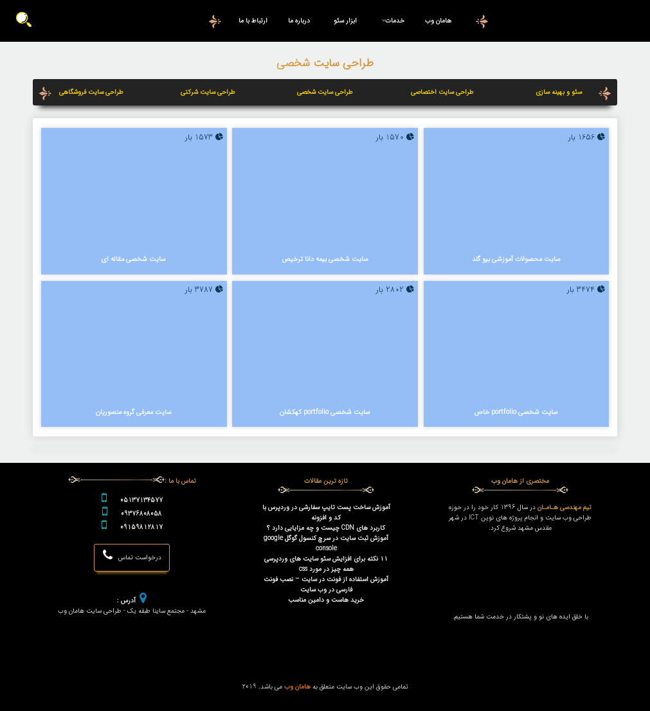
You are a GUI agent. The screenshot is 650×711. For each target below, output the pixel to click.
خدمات (390, 20)
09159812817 (141, 527)
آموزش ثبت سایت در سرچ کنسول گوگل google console (326, 543)
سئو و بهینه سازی (559, 92)
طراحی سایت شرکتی (208, 92)
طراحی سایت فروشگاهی (91, 92)
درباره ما (299, 20)
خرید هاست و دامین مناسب (326, 600)
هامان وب (438, 20)
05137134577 (141, 500)
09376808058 (141, 514)
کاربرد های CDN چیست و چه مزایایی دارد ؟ (326, 528)
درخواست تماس (132, 555)
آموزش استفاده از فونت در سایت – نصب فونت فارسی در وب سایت (326, 584)
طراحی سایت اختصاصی (442, 92)
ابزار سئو (345, 20)
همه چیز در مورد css (326, 569)
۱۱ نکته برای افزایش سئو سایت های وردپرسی (326, 559)
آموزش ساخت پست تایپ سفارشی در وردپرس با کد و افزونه (326, 512)
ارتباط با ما (253, 20)
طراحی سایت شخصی (325, 92)
